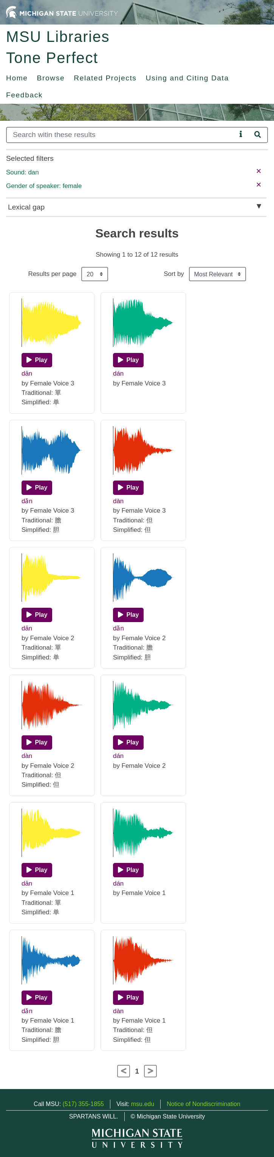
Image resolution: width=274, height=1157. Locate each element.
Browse (51, 78)
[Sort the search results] (217, 274)
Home (17, 78)
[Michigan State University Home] (62, 11)
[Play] (37, 360)
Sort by (174, 273)
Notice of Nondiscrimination (203, 1104)
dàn (118, 501)
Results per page (52, 273)
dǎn (27, 501)
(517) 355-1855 (83, 1104)
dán (118, 373)
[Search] (121, 135)
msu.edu (142, 1104)
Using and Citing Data (187, 78)
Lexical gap (26, 207)
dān (27, 373)
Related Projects (105, 78)
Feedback (24, 95)
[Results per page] (94, 274)
